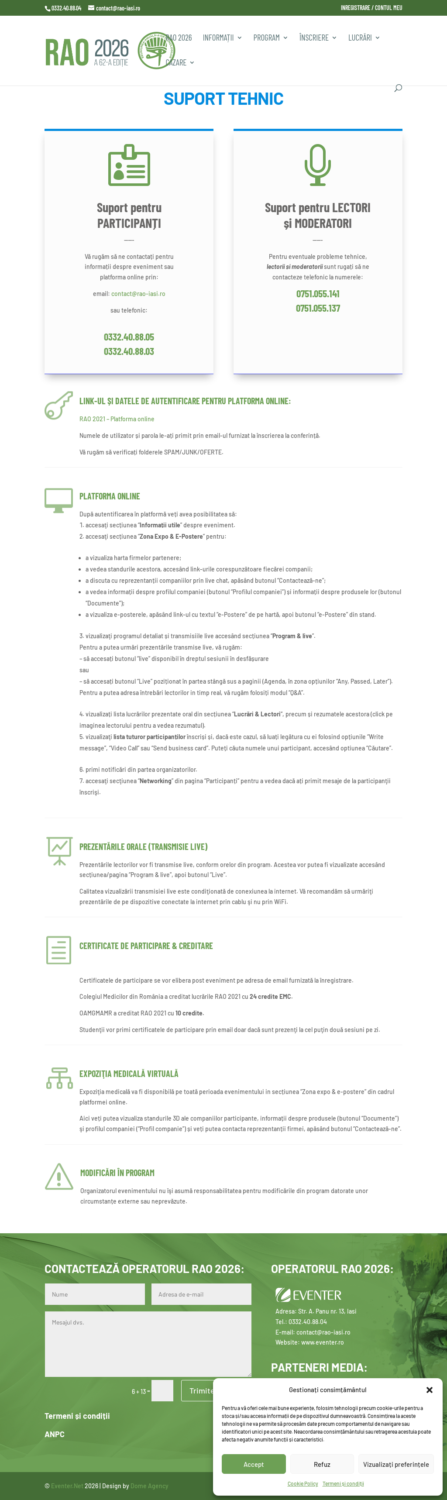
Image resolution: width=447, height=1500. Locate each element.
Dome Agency (149, 1486)
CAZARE (175, 63)
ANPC (55, 1434)
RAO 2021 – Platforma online (117, 419)
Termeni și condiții (343, 1483)
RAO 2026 (178, 38)
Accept (254, 1464)
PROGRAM (267, 38)
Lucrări (360, 38)
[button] (429, 1390)
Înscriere (314, 38)
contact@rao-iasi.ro (138, 293)
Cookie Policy (303, 1483)
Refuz (322, 1464)
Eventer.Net (68, 1486)
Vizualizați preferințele (396, 1464)
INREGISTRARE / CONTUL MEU (371, 8)
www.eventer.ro (322, 1342)
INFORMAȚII (218, 38)
